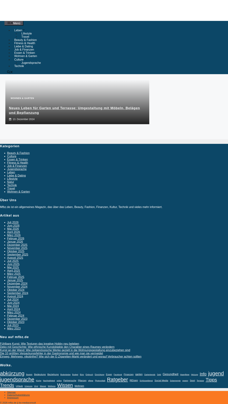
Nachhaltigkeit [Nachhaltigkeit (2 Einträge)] (49, 381)
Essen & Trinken (24, 52)
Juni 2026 (13, 225)
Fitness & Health (24, 43)
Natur (10, 182)
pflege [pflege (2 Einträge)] (90, 381)
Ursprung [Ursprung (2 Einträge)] (28, 386)
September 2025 (17, 254)
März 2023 (14, 328)
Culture (11, 156)
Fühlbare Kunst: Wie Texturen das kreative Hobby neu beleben (39, 343)
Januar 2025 (15, 280)
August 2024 (15, 296)
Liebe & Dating (23, 46)
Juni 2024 (13, 302)
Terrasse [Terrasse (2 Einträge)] (200, 381)
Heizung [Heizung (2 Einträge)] (194, 374)
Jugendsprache (31, 62)
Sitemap (11, 392)
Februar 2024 (15, 315)
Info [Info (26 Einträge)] (203, 373)
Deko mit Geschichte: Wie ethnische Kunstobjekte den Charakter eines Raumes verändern (57, 346)
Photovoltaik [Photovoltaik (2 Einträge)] (100, 381)
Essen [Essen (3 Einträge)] (109, 374)
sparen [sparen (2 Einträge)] (185, 381)
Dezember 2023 (17, 318)
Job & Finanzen (24, 49)
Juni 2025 (13, 264)
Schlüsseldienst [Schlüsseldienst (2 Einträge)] (146, 381)
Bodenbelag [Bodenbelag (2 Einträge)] (65, 374)
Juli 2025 (13, 260)
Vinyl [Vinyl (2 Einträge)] (36, 386)
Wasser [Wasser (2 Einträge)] (43, 386)
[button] (9, 72)
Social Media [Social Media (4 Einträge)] (161, 380)
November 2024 (17, 286)
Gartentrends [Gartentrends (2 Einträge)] (149, 374)
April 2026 (13, 232)
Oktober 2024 (15, 289)
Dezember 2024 (17, 283)
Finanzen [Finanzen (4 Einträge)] (128, 374)
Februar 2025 (15, 277)
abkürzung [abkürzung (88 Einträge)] (12, 373)
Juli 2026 (13, 222)
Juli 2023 (13, 325)
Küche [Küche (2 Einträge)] (38, 381)
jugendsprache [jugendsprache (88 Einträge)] (17, 379)
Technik (19, 66)
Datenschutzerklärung (18, 395)
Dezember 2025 (17, 244)
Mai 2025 (13, 267)
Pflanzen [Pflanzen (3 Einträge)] (82, 380)
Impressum (13, 397)
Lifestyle (12, 178)
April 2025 (13, 270)
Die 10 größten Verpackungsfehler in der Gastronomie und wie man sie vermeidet (51, 353)
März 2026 (14, 235)
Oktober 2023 (15, 322)
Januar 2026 (15, 241)
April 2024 (13, 309)
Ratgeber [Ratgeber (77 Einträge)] (117, 379)
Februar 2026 (15, 238)
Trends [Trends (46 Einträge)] (7, 385)
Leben (11, 172)
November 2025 (17, 248)
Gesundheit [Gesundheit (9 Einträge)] (170, 374)
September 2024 (17, 293)
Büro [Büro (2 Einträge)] (82, 374)
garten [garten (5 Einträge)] (138, 374)
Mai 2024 (13, 306)
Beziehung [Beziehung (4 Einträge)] (53, 374)
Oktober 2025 (15, 251)
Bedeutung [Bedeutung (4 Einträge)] (40, 374)
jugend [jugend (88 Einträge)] (216, 373)
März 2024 (14, 312)
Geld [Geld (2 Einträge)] (159, 374)
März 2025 (14, 273)
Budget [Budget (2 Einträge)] (75, 374)
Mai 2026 (13, 228)
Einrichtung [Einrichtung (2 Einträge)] (99, 374)
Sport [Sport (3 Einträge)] (192, 380)
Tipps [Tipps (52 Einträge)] (211, 379)
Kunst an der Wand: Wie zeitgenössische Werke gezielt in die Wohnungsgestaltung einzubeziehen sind (65, 350)
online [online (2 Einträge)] (59, 381)
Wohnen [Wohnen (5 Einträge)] (79, 386)
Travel (25, 36)
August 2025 (15, 257)
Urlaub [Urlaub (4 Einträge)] (19, 386)
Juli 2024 (13, 299)
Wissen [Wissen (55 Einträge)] (65, 385)
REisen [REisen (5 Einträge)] (134, 380)
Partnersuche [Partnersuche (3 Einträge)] (69, 380)
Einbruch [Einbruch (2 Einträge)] (89, 374)
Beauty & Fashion (25, 39)
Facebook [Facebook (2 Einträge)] (118, 374)
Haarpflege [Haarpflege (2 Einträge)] (184, 374)
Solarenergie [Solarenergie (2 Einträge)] (175, 381)
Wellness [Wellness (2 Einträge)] (52, 386)
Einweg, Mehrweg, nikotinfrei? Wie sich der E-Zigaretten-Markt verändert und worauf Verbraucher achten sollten (70, 356)
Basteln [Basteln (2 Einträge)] (29, 374)
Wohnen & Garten (25, 56)
